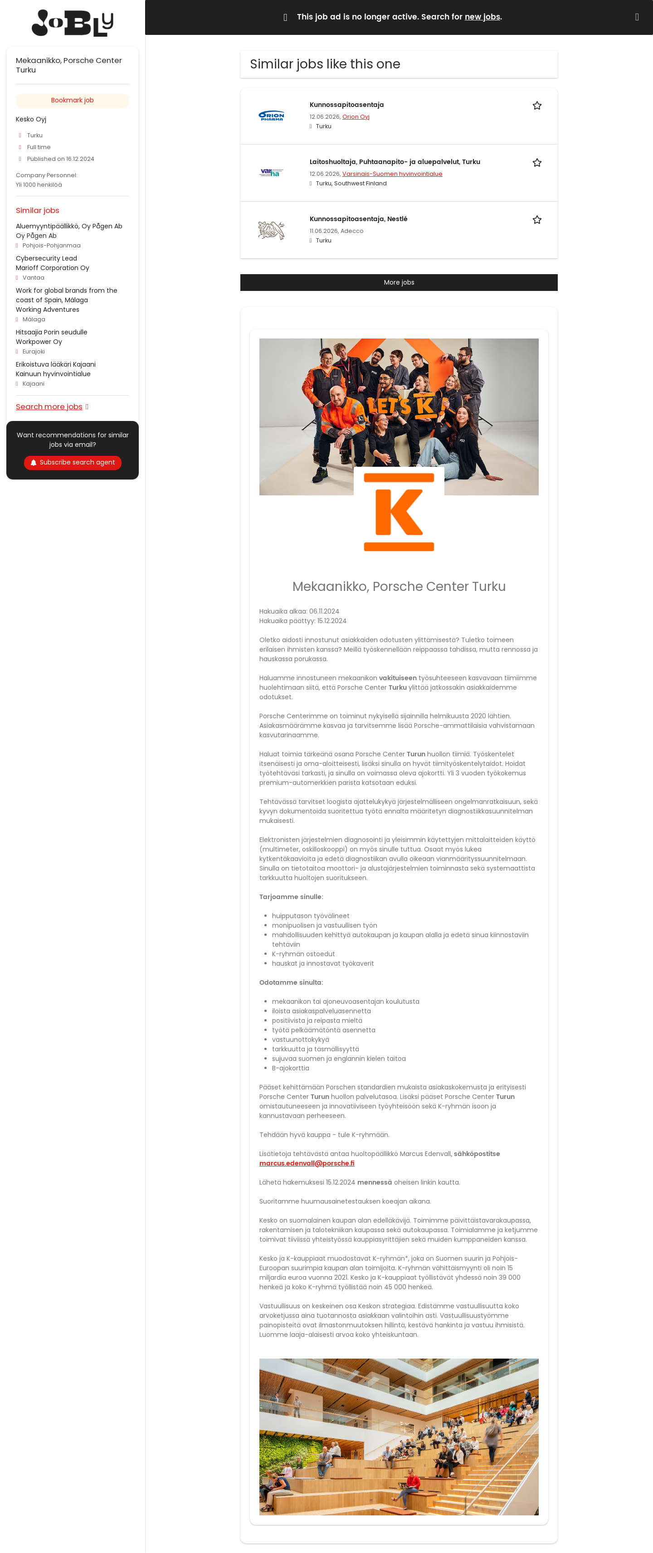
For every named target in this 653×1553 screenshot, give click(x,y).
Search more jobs (49, 406)
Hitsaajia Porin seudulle (52, 332)
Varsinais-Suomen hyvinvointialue (392, 174)
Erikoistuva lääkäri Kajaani (56, 364)
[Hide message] (638, 17)
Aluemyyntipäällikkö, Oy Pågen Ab (69, 226)
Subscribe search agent (72, 462)
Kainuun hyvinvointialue (53, 373)
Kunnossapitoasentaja (347, 105)
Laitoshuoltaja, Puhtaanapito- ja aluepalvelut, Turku (395, 162)
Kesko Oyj (31, 119)
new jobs (482, 17)
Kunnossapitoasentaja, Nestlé (359, 219)
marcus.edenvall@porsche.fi (307, 1163)
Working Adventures (47, 309)
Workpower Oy (39, 341)
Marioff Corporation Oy (52, 267)
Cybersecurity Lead (46, 258)
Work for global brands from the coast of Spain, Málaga (66, 295)
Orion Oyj (356, 117)
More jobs (399, 282)
